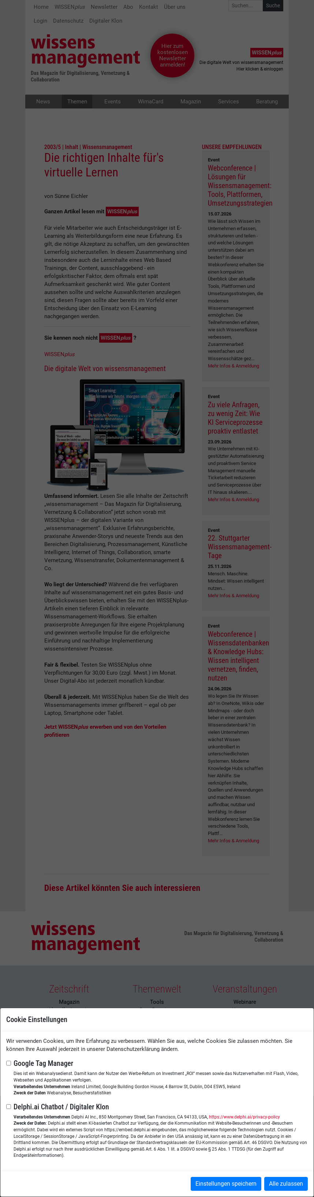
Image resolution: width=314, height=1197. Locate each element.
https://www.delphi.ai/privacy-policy (244, 1117)
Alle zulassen (286, 1183)
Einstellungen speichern (226, 1183)
